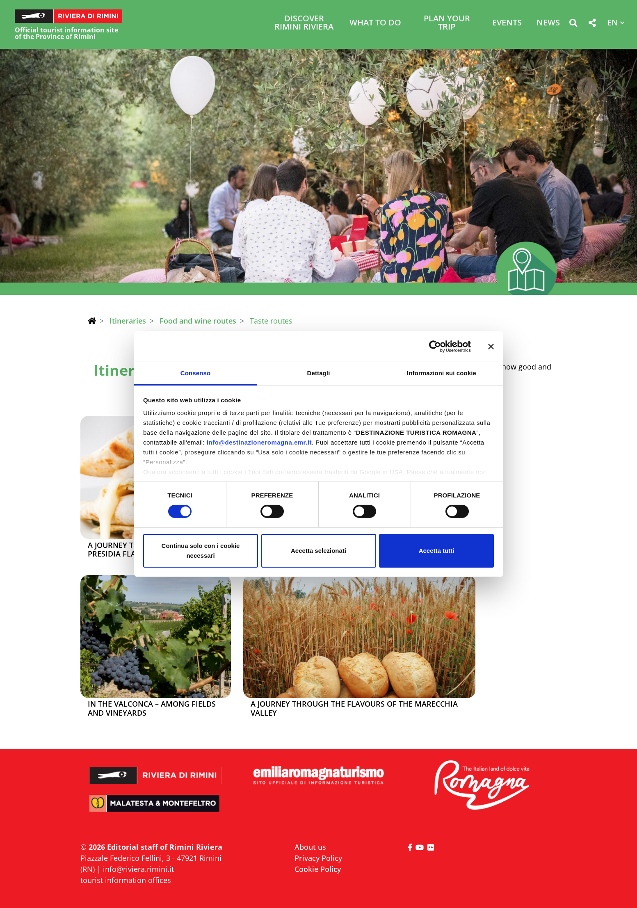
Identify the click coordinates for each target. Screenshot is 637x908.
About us (310, 847)
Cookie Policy (318, 869)
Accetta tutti (436, 550)
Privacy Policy (318, 858)
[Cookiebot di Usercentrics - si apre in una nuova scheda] (435, 346)
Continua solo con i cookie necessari (201, 550)
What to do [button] (375, 23)
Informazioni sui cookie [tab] (441, 373)
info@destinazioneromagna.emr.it (259, 442)
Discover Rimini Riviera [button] (303, 23)
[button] (573, 24)
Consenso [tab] (195, 373)
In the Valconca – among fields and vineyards (152, 708)
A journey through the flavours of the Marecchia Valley (354, 708)
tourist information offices (125, 880)
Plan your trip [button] (447, 23)
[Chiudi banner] (491, 346)
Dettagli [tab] (318, 373)
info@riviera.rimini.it (138, 869)
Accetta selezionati (318, 550)
